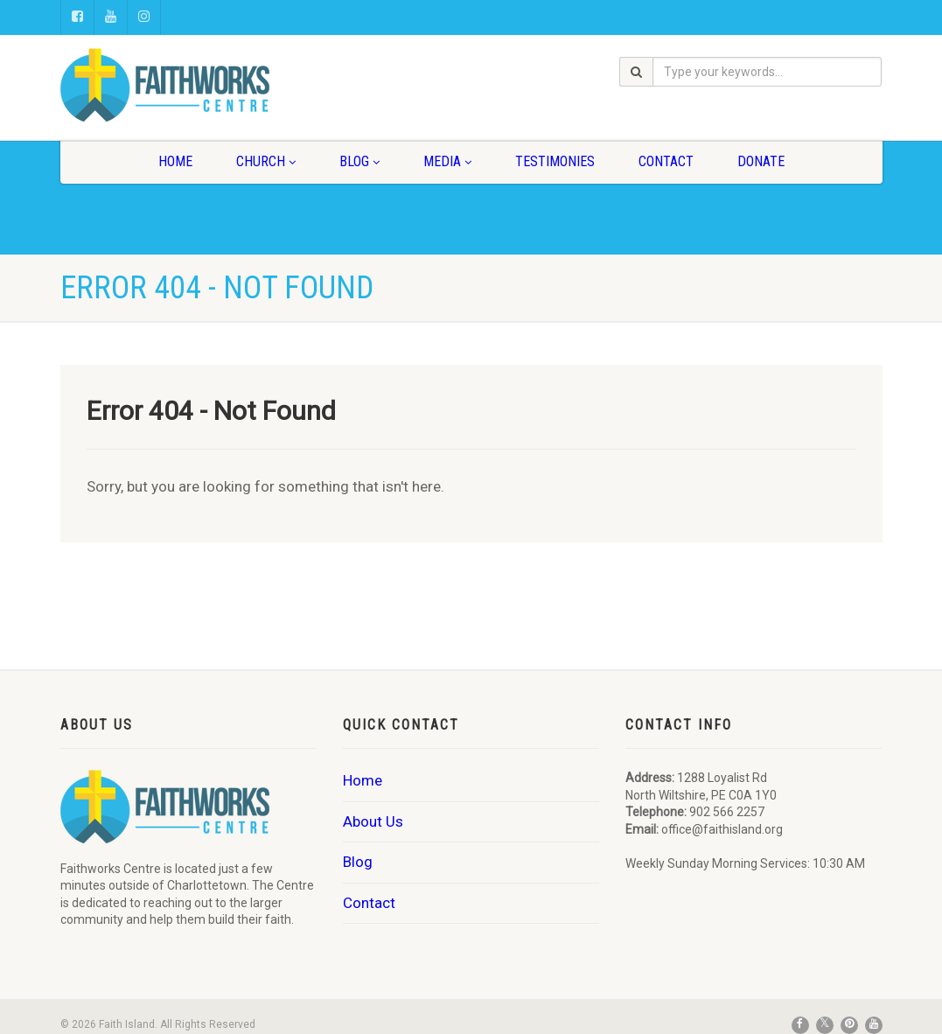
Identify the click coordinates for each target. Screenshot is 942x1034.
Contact (666, 161)
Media (447, 161)
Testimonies (555, 161)
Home (175, 161)
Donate (761, 161)
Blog (359, 161)
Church (266, 161)
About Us (373, 821)
